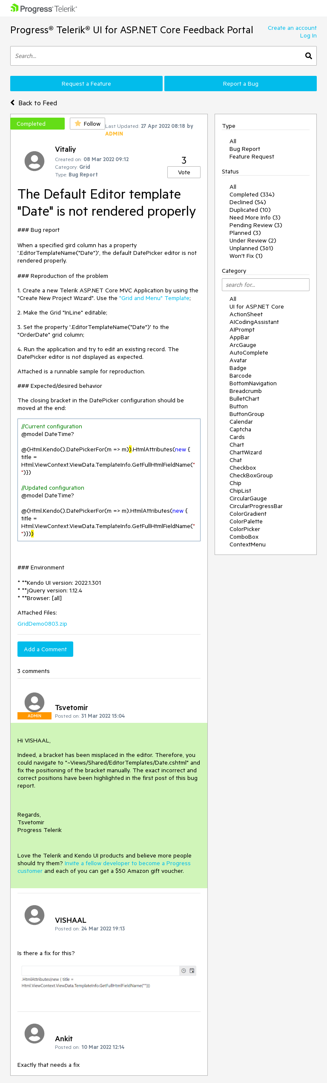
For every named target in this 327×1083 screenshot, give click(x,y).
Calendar (241, 421)
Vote (184, 172)
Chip (235, 483)
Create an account (292, 28)
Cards (237, 437)
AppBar (239, 337)
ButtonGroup (246, 414)
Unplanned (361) (251, 248)
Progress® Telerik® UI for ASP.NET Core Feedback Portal (131, 29)
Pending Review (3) (255, 225)
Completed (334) (252, 194)
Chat (235, 460)
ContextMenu (247, 544)
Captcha (240, 429)
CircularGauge (248, 498)
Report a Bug (240, 83)
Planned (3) (245, 233)
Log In (308, 35)
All (232, 141)
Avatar (238, 360)
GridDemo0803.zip (42, 623)
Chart (236, 444)
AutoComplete (248, 352)
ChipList (240, 490)
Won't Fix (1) (246, 256)
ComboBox (243, 536)
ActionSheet (246, 314)
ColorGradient (248, 513)
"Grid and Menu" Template (154, 298)
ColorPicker (244, 529)
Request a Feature (86, 83)
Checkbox (242, 467)
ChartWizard (245, 452)
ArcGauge (242, 345)
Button (238, 406)
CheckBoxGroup (251, 475)
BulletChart (244, 398)
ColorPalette (246, 521)
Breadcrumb (245, 391)
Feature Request (251, 156)
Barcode (240, 375)
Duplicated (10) (250, 210)
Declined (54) (247, 202)
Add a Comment (45, 649)
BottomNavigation (253, 383)
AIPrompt (242, 329)
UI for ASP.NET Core (256, 306)
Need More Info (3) (255, 217)
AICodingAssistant (254, 322)
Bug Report (244, 149)
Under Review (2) (252, 240)
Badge (238, 368)
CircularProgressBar (256, 506)
